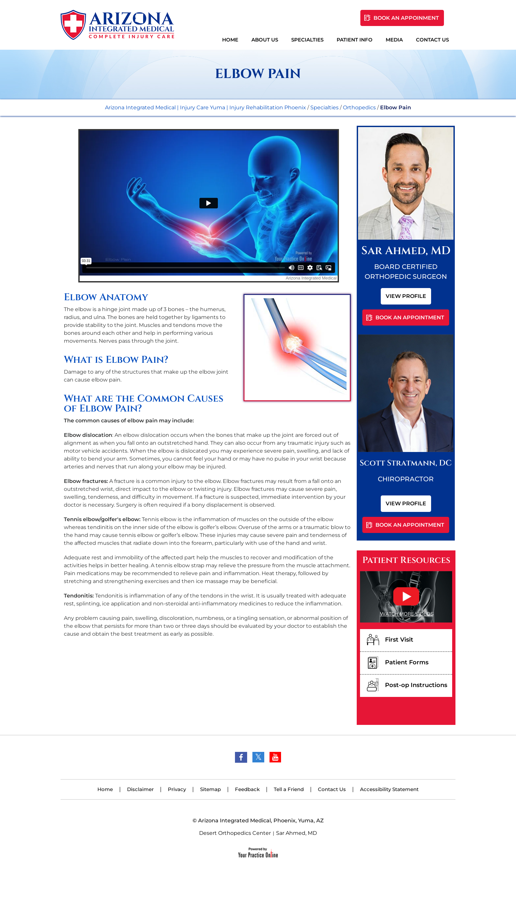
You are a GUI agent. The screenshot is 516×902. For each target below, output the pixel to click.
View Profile (406, 296)
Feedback (247, 789)
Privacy (177, 789)
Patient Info (355, 40)
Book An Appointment (409, 317)
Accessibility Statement (389, 789)
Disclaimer (140, 789)
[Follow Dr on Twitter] (258, 757)
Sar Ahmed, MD (296, 833)
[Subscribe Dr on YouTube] (275, 757)
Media (394, 40)
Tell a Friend (289, 789)
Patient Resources (406, 560)
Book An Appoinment (406, 18)
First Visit (399, 639)
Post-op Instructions (416, 685)
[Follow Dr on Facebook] (241, 757)
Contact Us (432, 40)
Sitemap (210, 789)
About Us (264, 40)
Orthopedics (359, 107)
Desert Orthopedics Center (235, 833)
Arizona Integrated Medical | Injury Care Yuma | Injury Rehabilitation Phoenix (205, 107)
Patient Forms (406, 662)
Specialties (307, 40)
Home (230, 40)
